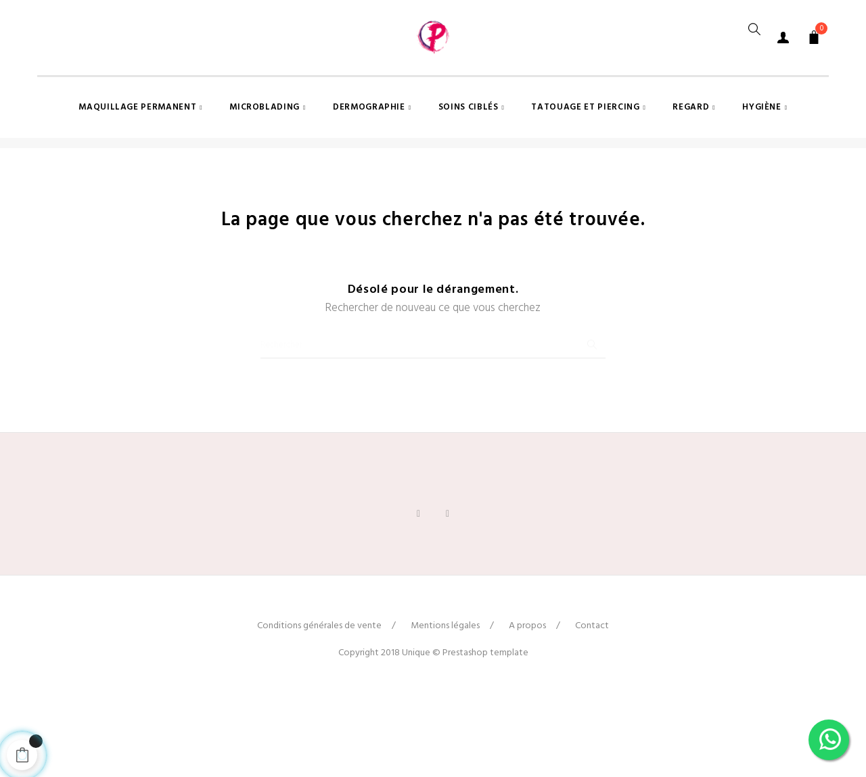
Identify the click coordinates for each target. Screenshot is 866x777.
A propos (527, 705)
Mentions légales (445, 705)
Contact (592, 705)
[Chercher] (433, 418)
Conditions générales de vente (319, 705)
